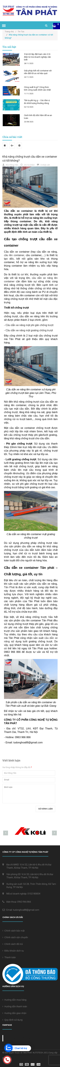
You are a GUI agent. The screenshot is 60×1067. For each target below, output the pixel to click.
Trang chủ (10, 32)
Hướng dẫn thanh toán (14, 1006)
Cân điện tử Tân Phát (18, 1038)
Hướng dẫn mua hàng (14, 1000)
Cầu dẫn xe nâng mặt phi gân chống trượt (29, 325)
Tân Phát (10, 587)
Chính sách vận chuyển (15, 937)
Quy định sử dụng (12, 1020)
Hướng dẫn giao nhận (14, 1013)
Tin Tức (21, 32)
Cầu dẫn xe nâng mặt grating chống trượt (29, 330)
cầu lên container (14, 255)
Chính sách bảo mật (13, 930)
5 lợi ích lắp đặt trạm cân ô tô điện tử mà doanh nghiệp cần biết (37, 57)
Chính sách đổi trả (12, 944)
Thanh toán (9, 957)
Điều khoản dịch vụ (13, 950)
